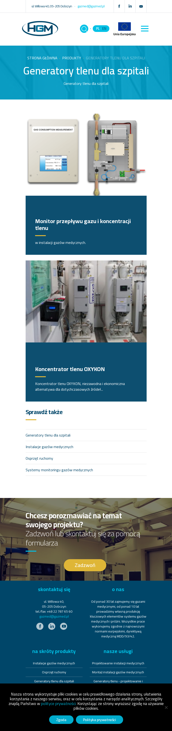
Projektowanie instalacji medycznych (118, 663)
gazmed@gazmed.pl (54, 616)
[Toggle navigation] (144, 28)
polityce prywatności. (58, 703)
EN (104, 28)
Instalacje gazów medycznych (49, 446)
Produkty (71, 57)
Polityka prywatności (99, 719)
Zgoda (61, 719)
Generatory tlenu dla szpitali (48, 435)
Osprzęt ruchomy (39, 458)
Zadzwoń (85, 565)
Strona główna (42, 57)
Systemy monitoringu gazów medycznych (59, 469)
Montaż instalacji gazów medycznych (118, 672)
